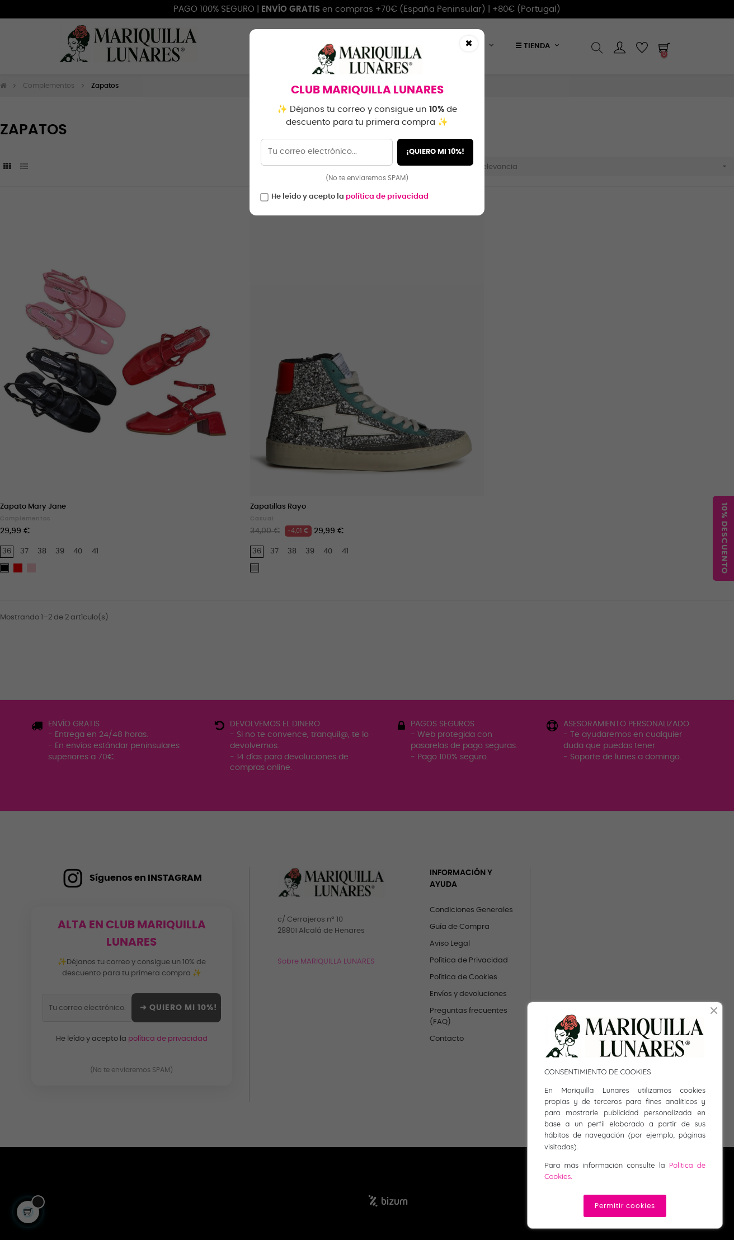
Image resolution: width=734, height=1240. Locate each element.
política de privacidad (387, 196)
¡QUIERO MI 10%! (435, 152)
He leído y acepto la (350, 196)
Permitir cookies (625, 1206)
